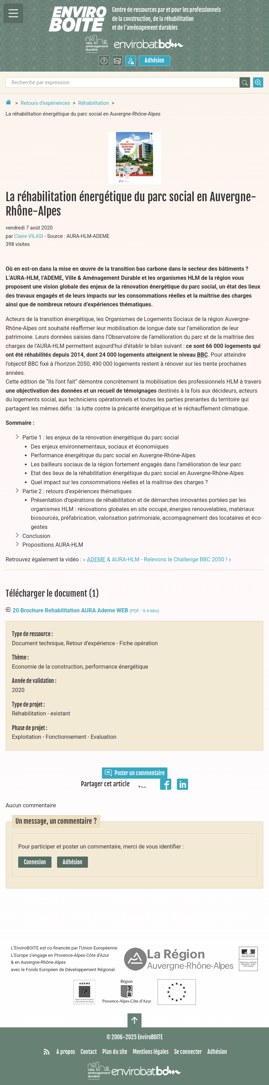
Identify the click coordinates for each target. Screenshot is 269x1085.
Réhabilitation (93, 103)
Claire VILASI (28, 236)
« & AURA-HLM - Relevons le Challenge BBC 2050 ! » (157, 559)
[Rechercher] (245, 82)
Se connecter (188, 1051)
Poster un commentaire (135, 773)
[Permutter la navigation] (13, 13)
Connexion (35, 862)
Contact (89, 1051)
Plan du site (114, 1051)
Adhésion (154, 60)
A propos (65, 1051)
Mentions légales (150, 1051)
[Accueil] (77, 19)
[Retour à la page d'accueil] (8, 102)
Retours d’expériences (45, 103)
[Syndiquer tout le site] (46, 1052)
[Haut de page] (134, 1020)
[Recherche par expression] (123, 82)
